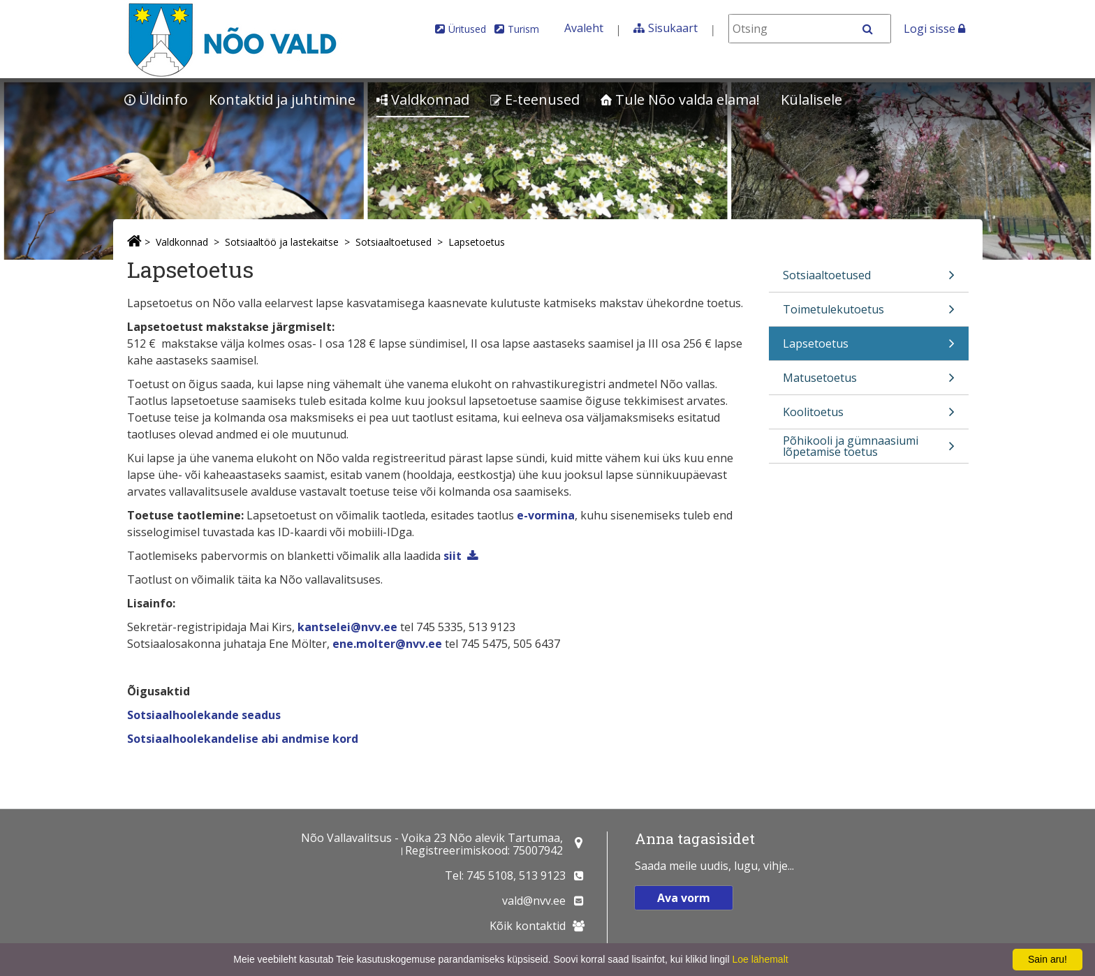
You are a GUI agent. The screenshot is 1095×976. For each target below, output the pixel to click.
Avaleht (583, 28)
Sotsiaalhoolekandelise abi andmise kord (242, 738)
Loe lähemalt (760, 959)
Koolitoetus (869, 416)
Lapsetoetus (476, 242)
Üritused (467, 29)
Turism (523, 29)
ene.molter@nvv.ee (387, 643)
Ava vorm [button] (683, 897)
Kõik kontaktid (528, 925)
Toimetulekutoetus (869, 314)
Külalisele (811, 99)
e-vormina (546, 515)
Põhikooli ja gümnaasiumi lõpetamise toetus (869, 448)
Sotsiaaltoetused (393, 242)
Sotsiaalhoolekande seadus (204, 715)
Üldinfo (156, 99)
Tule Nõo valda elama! (680, 99)
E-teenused (535, 99)
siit (452, 555)
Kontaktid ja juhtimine (282, 99)
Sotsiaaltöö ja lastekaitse (282, 242)
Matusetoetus (869, 382)
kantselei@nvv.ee (347, 627)
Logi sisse (934, 28)
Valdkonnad (422, 99)
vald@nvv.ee (534, 900)
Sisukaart (673, 28)
